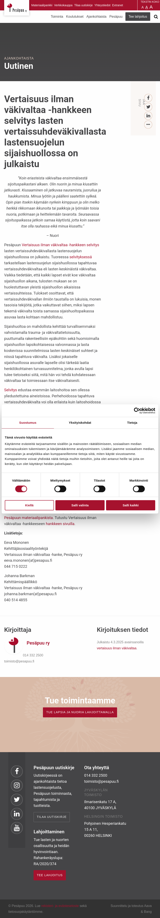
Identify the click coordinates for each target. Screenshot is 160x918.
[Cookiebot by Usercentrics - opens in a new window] (137, 410)
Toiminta (57, 16)
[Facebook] (148, 98)
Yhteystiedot (102, 5)
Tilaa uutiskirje (83, 5)
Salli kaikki (131, 505)
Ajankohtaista (96, 16)
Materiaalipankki (41, 5)
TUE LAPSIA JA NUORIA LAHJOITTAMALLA (80, 712)
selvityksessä (80, 257)
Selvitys (10, 390)
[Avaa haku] (156, 17)
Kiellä (29, 505)
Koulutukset (75, 16)
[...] (148, 124)
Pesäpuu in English (127, 5)
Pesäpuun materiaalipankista (28, 518)
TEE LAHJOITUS (50, 875)
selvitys (93, 245)
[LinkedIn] (148, 115)
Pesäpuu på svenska (132, 5)
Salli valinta (80, 505)
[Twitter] (148, 107)
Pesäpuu (16, 8)
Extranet (117, 5)
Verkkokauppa (63, 5)
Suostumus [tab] (27, 422)
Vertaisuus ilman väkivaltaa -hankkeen (54, 245)
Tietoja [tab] (132, 422)
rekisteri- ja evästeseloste (60, 906)
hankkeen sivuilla (60, 524)
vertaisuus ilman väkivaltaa (116, 648)
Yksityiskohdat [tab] (80, 422)
